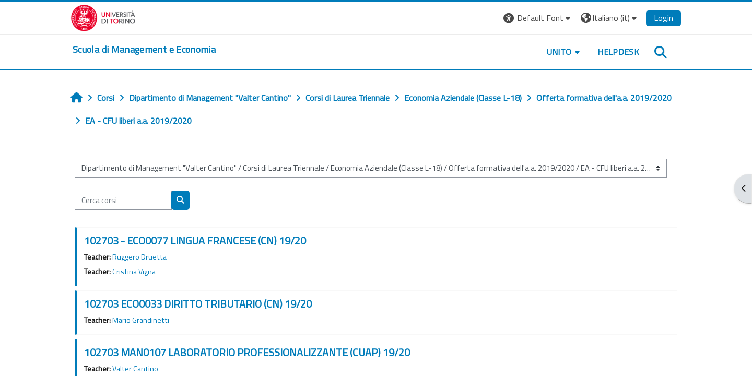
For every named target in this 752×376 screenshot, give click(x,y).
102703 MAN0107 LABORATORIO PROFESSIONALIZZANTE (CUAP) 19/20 (247, 352)
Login (663, 17)
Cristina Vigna (134, 271)
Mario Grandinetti (140, 320)
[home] (144, 49)
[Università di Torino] (103, 16)
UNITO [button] (559, 51)
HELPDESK (618, 51)
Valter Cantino (135, 368)
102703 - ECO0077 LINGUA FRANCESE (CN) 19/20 (195, 240)
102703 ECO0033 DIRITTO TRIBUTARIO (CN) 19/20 (198, 304)
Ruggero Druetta (139, 257)
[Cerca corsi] (123, 200)
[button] (538, 18)
